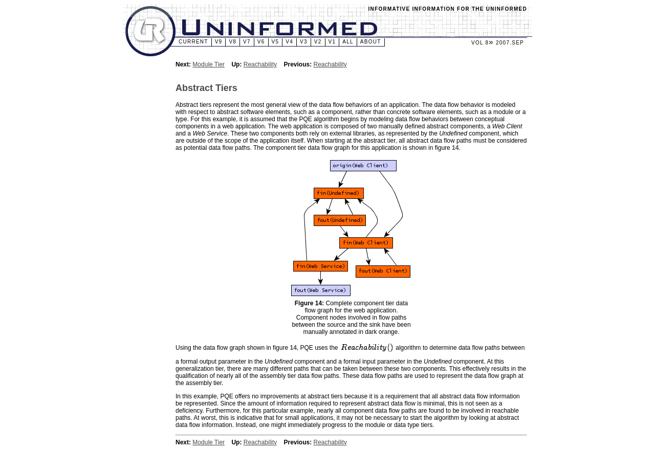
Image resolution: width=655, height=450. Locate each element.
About (370, 41)
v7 (247, 41)
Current (193, 41)
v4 (289, 41)
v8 (232, 41)
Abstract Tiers (206, 88)
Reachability (260, 64)
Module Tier (208, 64)
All (348, 41)
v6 (261, 41)
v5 (275, 41)
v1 (332, 41)
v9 (219, 41)
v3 (304, 41)
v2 (318, 41)
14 (455, 147)
